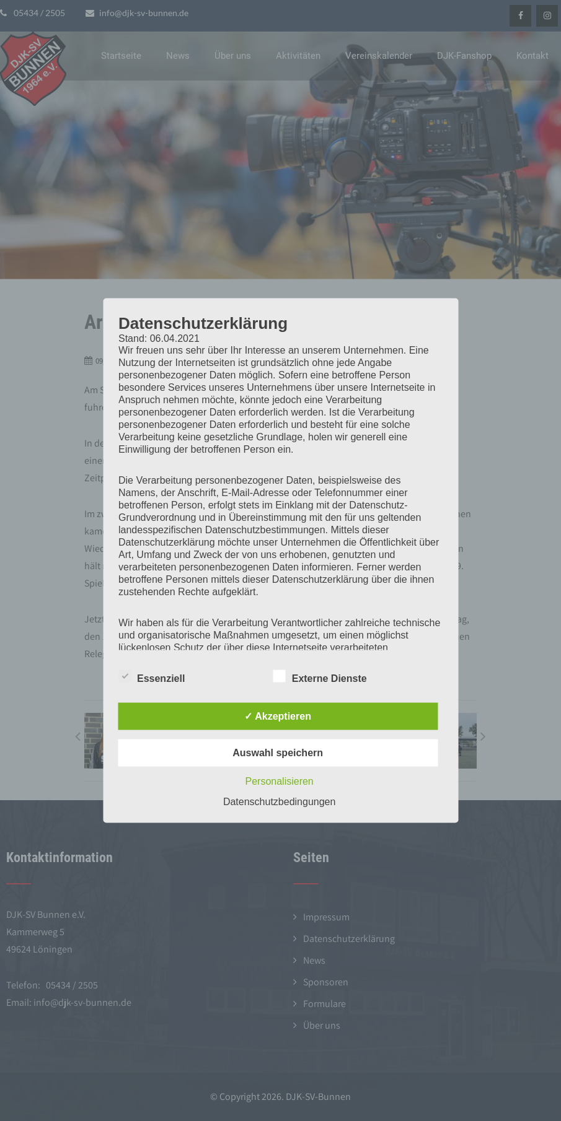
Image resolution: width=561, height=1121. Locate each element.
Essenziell (151, 676)
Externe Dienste (320, 676)
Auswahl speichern (277, 753)
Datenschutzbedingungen (279, 801)
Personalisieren (279, 781)
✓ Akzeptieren (277, 716)
